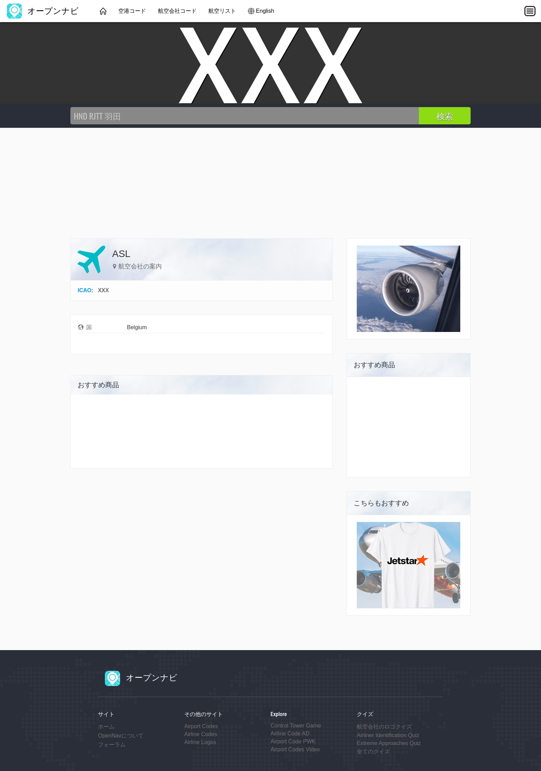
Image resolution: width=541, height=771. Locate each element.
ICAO (84, 290)
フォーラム (112, 745)
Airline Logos (200, 742)
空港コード (132, 11)
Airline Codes (200, 734)
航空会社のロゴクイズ (384, 727)
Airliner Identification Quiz (388, 735)
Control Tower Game (295, 726)
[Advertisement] (270, 179)
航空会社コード (177, 11)
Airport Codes (201, 726)
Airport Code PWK (293, 741)
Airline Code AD (289, 733)
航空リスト (222, 11)
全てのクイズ (373, 751)
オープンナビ (43, 11)
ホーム (106, 727)
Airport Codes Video (295, 749)
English (265, 11)
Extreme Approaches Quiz (389, 743)
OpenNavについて (121, 736)
